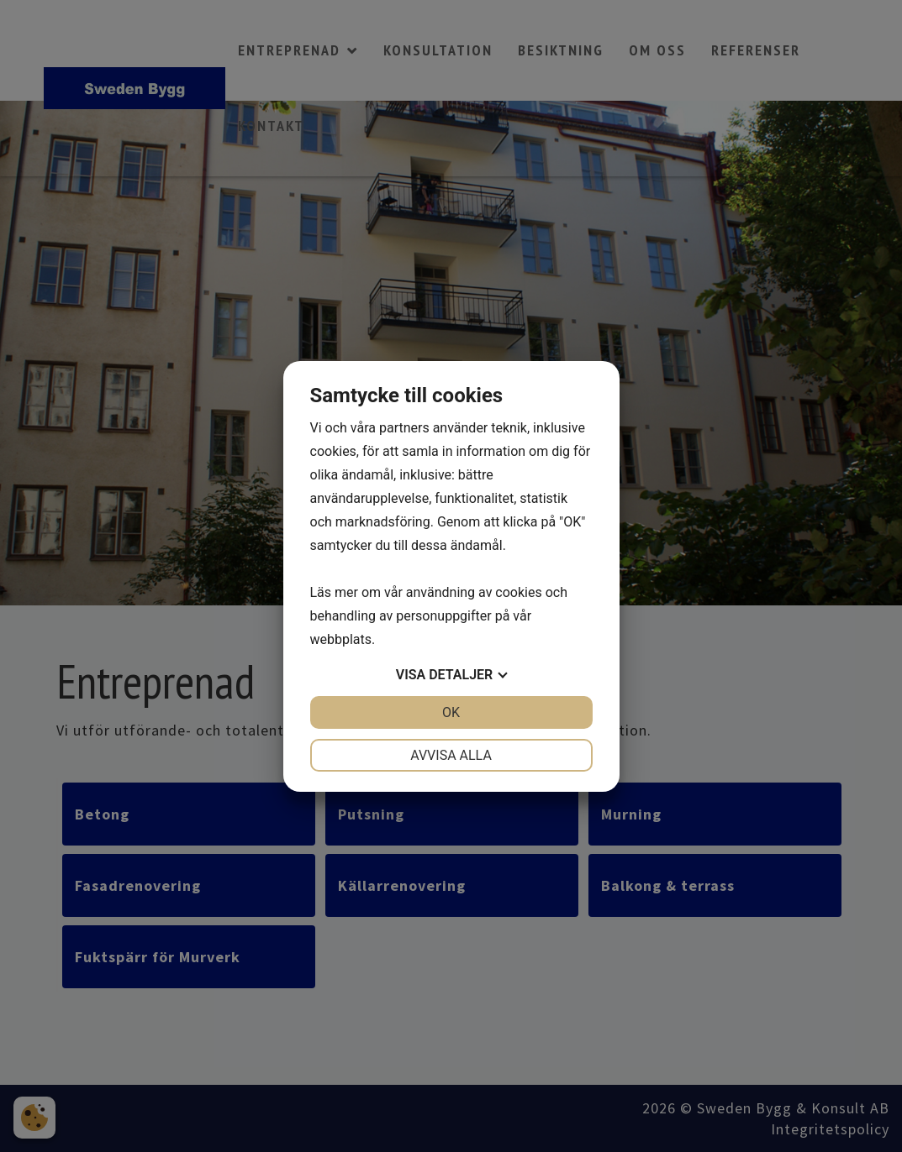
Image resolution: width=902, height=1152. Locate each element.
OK (451, 712)
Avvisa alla (451, 755)
